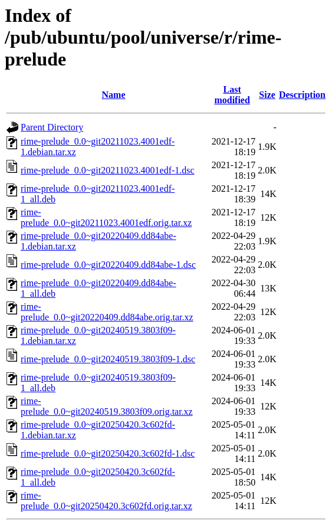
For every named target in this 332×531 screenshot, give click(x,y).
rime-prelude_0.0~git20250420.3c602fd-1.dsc (108, 453)
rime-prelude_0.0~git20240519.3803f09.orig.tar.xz (107, 406)
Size (267, 95)
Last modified (231, 94)
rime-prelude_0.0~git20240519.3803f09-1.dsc (108, 359)
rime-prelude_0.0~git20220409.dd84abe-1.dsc (108, 265)
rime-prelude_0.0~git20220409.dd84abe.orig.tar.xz (107, 311)
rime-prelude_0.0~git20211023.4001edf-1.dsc (108, 170)
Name (114, 95)
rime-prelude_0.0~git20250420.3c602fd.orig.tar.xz (106, 500)
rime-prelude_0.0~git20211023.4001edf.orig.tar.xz (106, 217)
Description (302, 95)
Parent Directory (52, 127)
